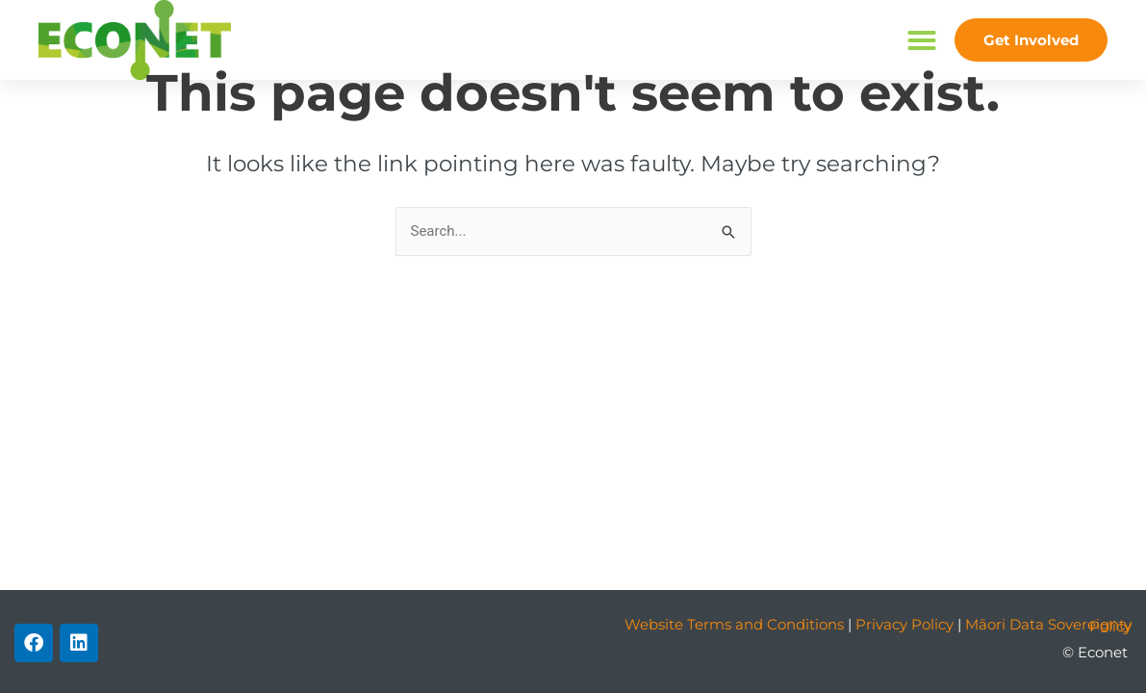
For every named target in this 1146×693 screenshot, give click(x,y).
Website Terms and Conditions (734, 624)
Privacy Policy (904, 624)
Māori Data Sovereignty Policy (1048, 625)
